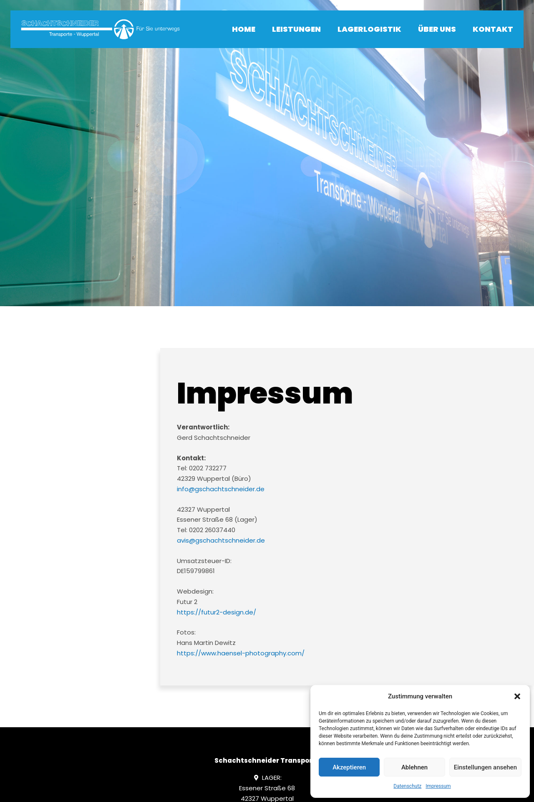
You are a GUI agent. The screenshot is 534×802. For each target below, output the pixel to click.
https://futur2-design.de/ (216, 612)
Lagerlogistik (369, 29)
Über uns (437, 29)
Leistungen (296, 29)
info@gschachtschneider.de (220, 489)
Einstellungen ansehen (485, 767)
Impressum (438, 786)
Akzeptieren (349, 767)
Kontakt (493, 29)
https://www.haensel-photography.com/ (241, 653)
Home (243, 29)
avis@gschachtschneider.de (221, 540)
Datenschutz (407, 786)
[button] (517, 696)
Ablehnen (414, 767)
